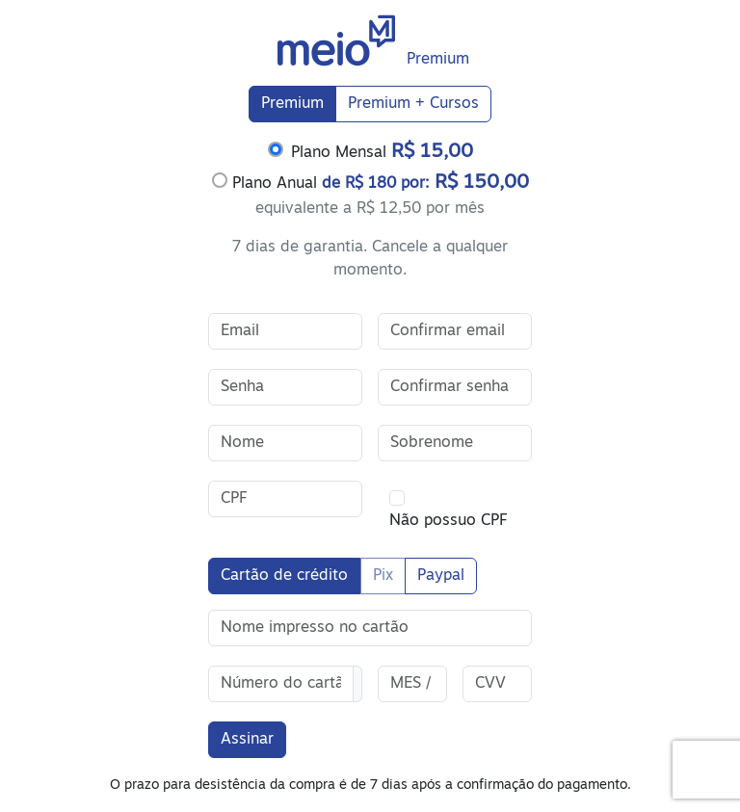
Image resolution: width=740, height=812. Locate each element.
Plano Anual (370, 182)
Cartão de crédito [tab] (284, 576)
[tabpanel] (370, 210)
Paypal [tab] (440, 576)
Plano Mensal (382, 152)
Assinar (247, 739)
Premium (292, 104)
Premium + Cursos (413, 104)
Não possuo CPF (448, 521)
